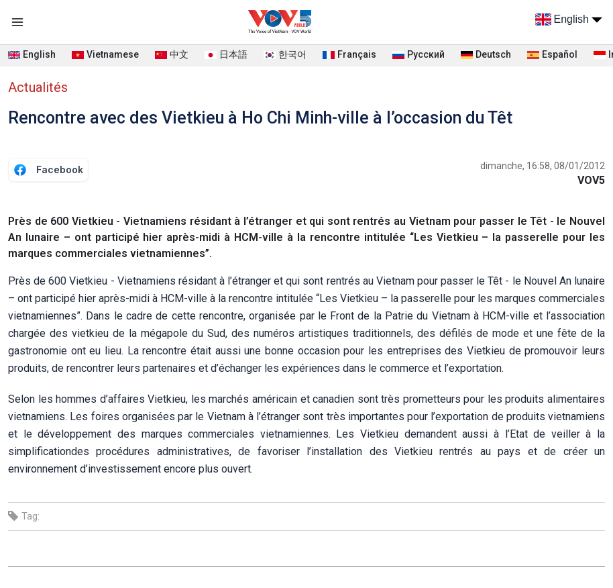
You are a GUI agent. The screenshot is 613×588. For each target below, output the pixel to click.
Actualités (38, 87)
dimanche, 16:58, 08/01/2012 (542, 165)
